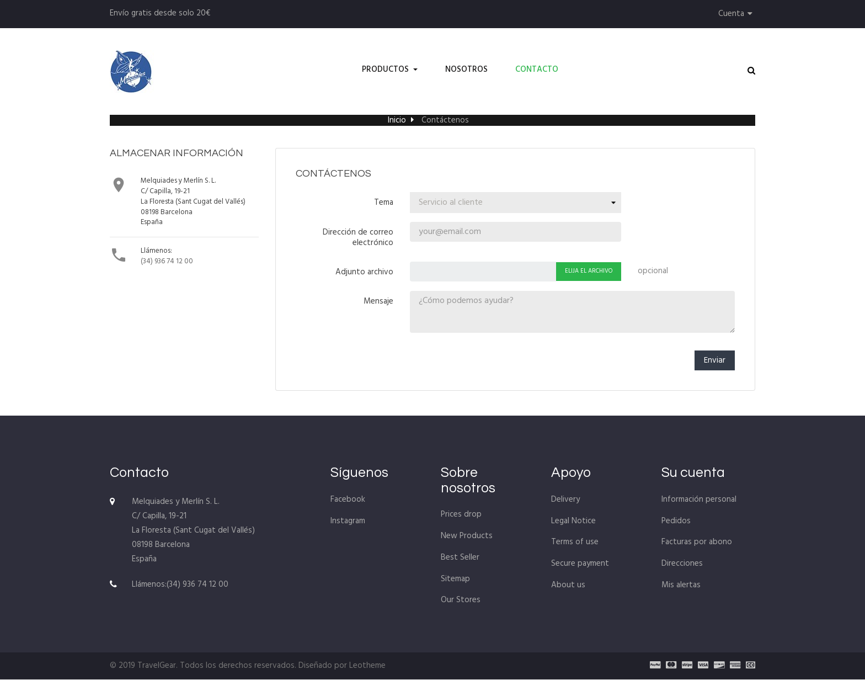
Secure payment (580, 564)
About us (568, 585)
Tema (383, 202)
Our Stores (460, 601)
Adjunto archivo (364, 271)
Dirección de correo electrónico (358, 237)
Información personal (698, 500)
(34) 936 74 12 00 (167, 261)
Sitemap (455, 579)
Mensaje (378, 301)
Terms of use (575, 543)
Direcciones (682, 564)
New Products (467, 536)
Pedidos (676, 521)
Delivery (565, 500)
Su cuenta (693, 473)
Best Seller (460, 558)
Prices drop (461, 515)
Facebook (347, 500)
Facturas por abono (696, 543)
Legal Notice (573, 521)
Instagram (347, 521)
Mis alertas (681, 585)
